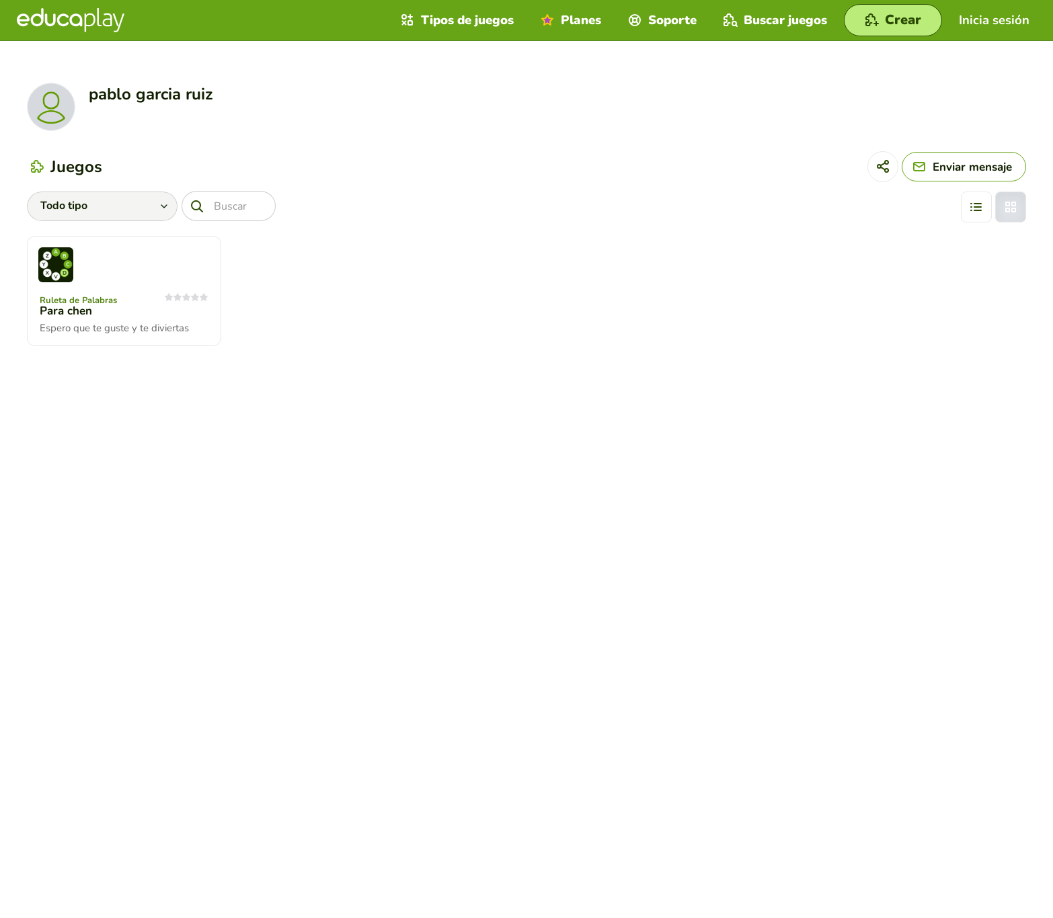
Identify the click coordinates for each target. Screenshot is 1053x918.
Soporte (661, 20)
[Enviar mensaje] (964, 166)
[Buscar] (229, 206)
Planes (569, 20)
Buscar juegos (773, 20)
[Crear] (893, 20)
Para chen (66, 311)
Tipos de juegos (455, 20)
